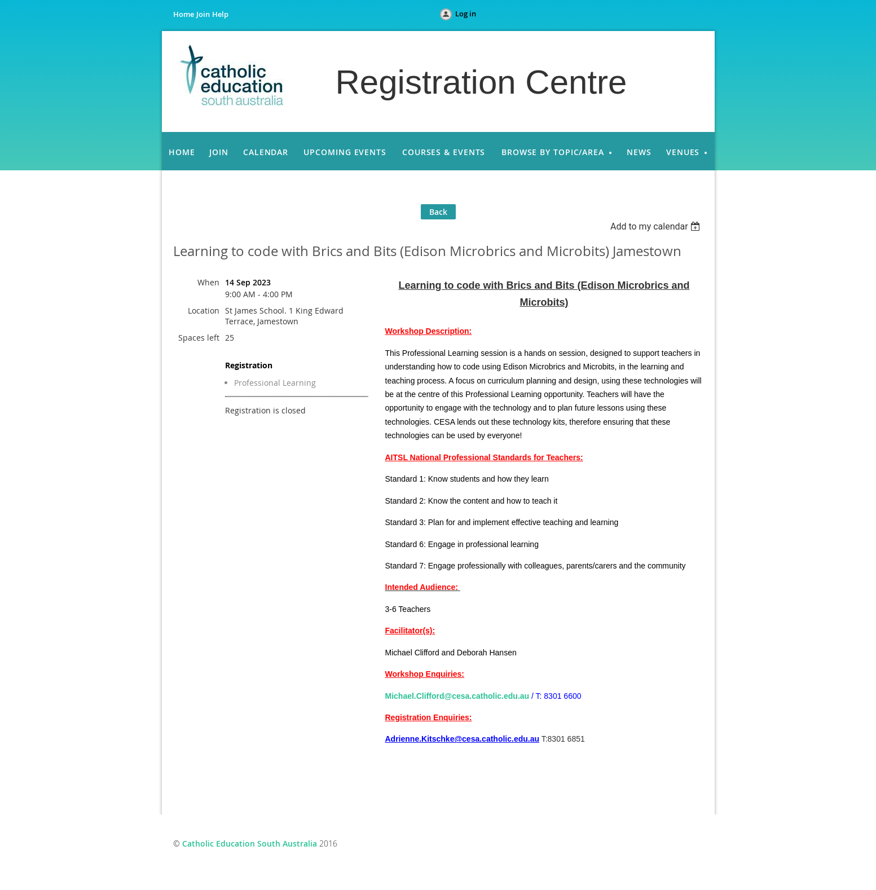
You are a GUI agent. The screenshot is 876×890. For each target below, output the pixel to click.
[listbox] (656, 226)
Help (220, 14)
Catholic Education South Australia (249, 843)
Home (183, 14)
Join (203, 14)
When (208, 282)
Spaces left (198, 337)
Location (203, 310)
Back (438, 211)
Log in (465, 13)
